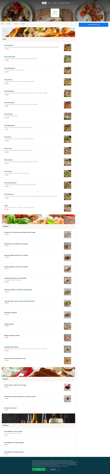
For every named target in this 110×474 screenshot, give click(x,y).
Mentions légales (64, 3)
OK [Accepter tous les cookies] (39, 469)
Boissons (23, 23)
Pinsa (2, 23)
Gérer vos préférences (62, 464)
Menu (44, 3)
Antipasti (9, 23)
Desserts (16, 23)
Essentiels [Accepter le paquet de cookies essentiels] (52, 469)
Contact (54, 3)
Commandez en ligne (93, 24)
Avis (49, 3)
